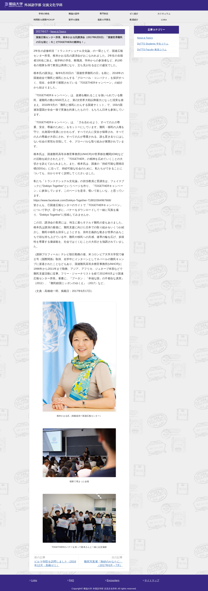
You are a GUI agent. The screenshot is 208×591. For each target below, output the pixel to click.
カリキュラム (163, 13)
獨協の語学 (74, 13)
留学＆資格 (74, 19)
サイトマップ (151, 580)
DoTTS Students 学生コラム (152, 43)
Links (164, 19)
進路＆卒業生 (104, 19)
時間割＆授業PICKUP (44, 19)
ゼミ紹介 (134, 13)
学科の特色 (44, 13)
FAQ (70, 580)
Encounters (112, 580)
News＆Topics (58, 31)
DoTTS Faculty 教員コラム (152, 49)
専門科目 (104, 13)
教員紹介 (134, 19)
